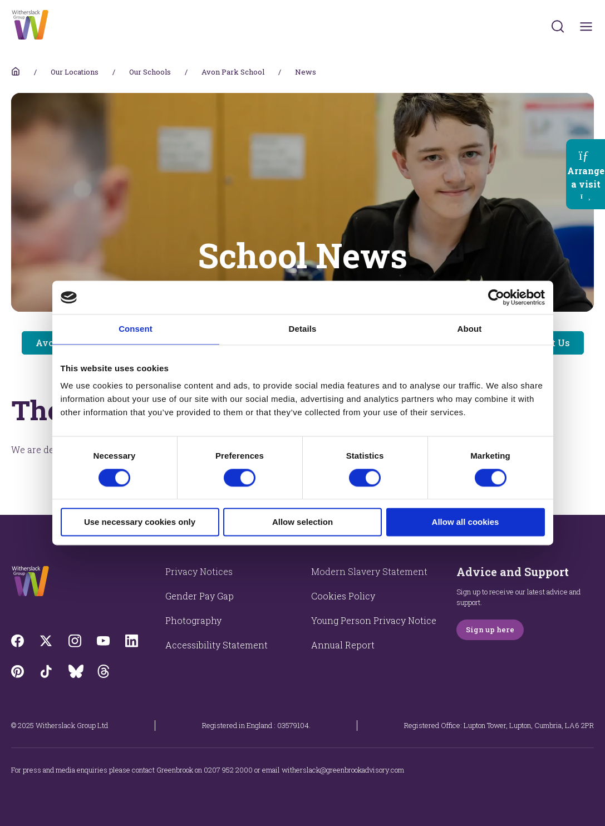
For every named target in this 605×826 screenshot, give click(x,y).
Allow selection (302, 522)
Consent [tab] (136, 328)
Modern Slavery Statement (369, 571)
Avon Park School (232, 72)
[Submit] (557, 26)
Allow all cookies (465, 522)
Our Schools (150, 72)
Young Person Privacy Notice (373, 620)
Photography (193, 620)
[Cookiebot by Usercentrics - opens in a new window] (496, 297)
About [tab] (470, 328)
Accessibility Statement (216, 645)
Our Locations (75, 72)
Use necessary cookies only (139, 522)
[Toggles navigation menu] (586, 26)
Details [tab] (303, 328)
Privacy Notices (199, 571)
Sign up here (490, 630)
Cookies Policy (343, 596)
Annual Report (343, 645)
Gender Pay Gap (199, 596)
